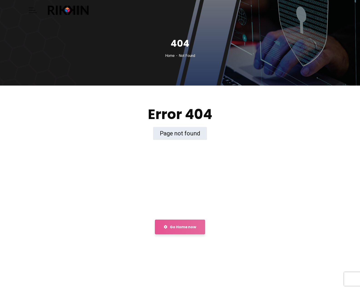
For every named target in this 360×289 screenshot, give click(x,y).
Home (170, 55)
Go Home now (180, 227)
